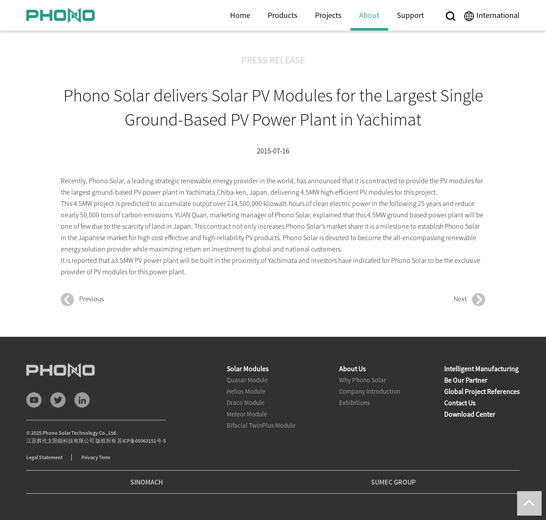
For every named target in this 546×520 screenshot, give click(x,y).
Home (240, 15)
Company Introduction (369, 391)
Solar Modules (248, 368)
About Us (352, 368)
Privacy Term (95, 457)
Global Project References (482, 391)
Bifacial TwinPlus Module (261, 425)
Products (283, 15)
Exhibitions (354, 402)
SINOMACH (146, 482)
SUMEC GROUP (393, 482)
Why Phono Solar (362, 380)
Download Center (469, 414)
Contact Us (460, 402)
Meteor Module (247, 414)
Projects (328, 15)
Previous (82, 300)
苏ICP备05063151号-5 (141, 440)
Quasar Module (247, 380)
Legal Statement (44, 457)
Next (469, 300)
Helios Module (246, 391)
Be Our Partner (465, 380)
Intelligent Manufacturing (481, 368)
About (369, 15)
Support (410, 15)
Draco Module (245, 402)
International (498, 15)
